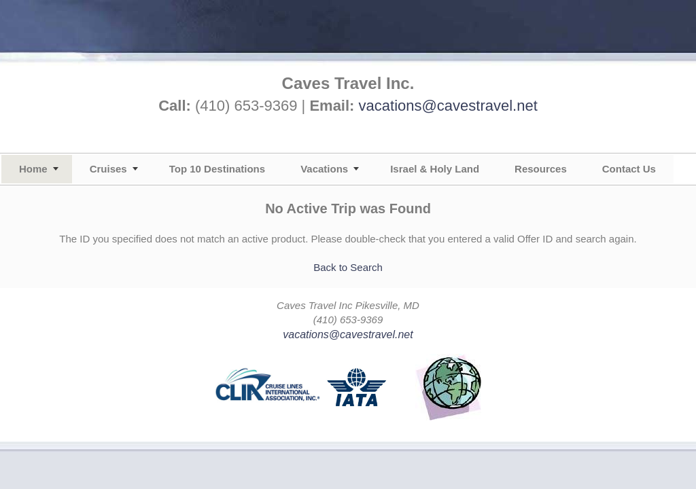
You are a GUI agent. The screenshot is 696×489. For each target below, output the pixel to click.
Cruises (108, 169)
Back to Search (348, 267)
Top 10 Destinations (217, 169)
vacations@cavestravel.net (448, 105)
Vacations (324, 169)
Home (33, 169)
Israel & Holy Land (434, 169)
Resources (541, 169)
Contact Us (629, 169)
